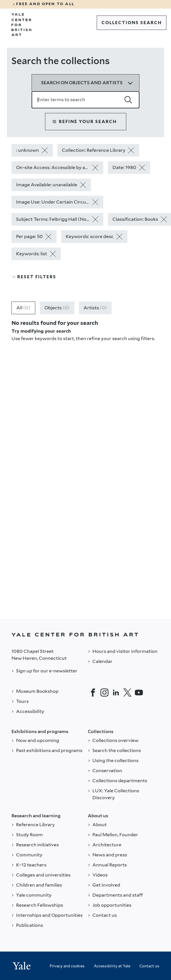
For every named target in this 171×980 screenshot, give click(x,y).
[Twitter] (127, 692)
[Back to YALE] (85, 634)
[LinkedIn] (116, 692)
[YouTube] (138, 692)
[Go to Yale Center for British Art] (21, 24)
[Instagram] (104, 692)
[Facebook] (93, 692)
